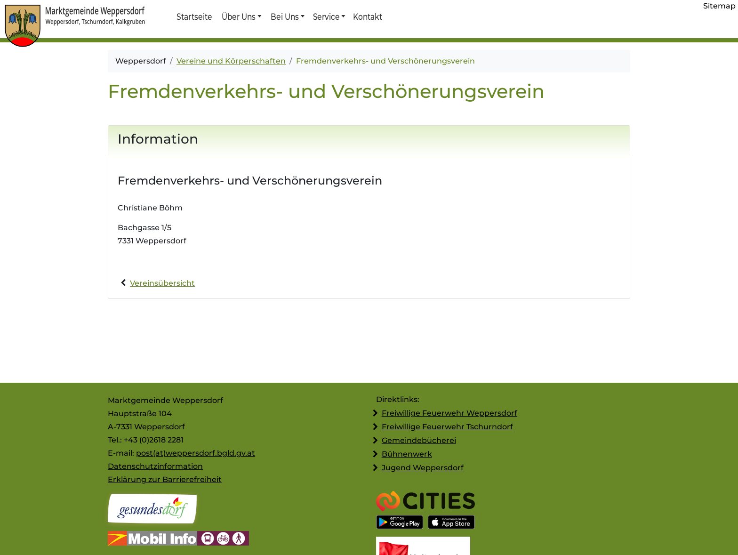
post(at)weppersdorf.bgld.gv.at (195, 453)
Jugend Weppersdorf (423, 467)
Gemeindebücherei (419, 440)
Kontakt (367, 16)
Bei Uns (285, 16)
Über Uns (239, 16)
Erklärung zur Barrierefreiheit (165, 479)
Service (326, 16)
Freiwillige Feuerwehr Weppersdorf (449, 413)
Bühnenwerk (407, 454)
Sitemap (719, 5)
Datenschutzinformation (155, 466)
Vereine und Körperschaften (231, 60)
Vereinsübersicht (162, 283)
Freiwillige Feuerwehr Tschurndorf (447, 426)
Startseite (194, 16)
